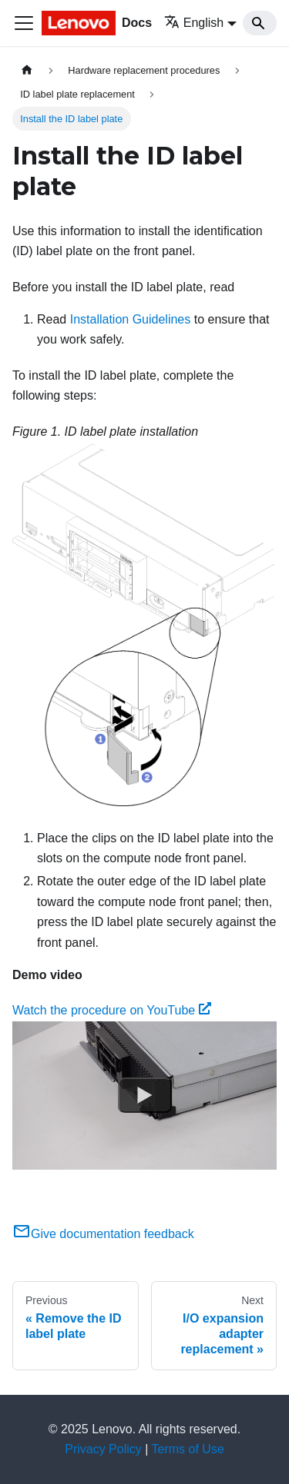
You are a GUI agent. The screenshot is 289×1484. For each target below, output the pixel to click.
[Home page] (27, 70)
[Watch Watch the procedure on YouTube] (145, 1095)
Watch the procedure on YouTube (111, 1010)
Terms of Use (188, 1449)
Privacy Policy (103, 1449)
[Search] (260, 23)
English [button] (193, 22)
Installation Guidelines (130, 319)
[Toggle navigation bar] (23, 23)
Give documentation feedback (103, 1233)
